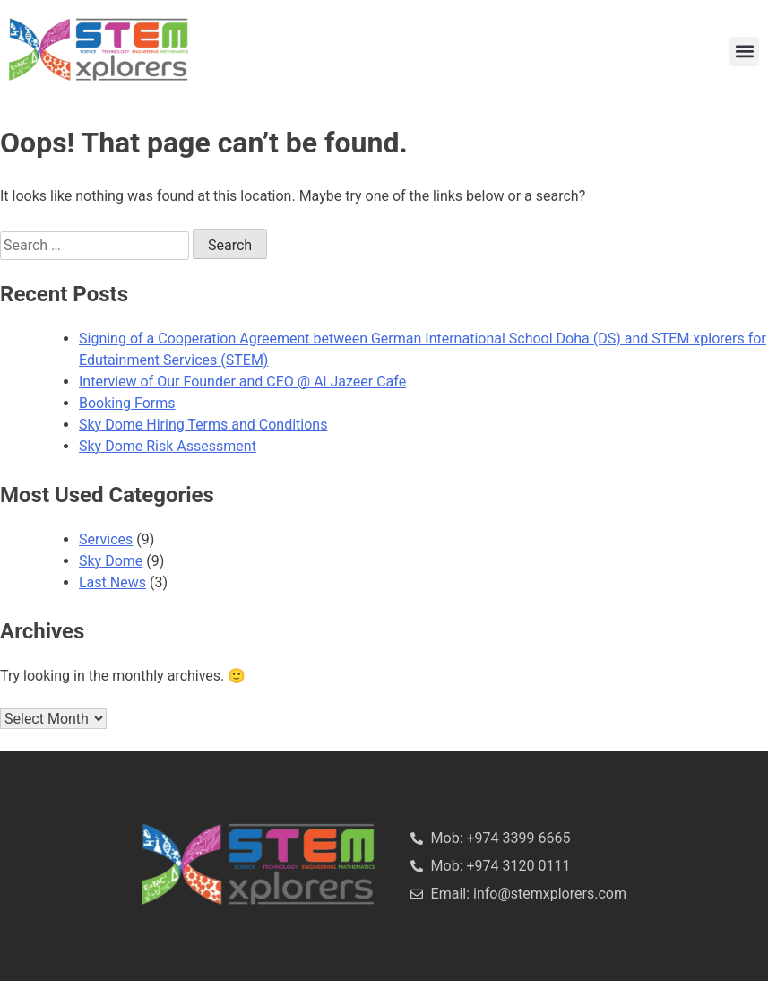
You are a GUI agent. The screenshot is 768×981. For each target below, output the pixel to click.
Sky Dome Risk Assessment (167, 446)
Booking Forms (127, 403)
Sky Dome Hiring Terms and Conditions (203, 424)
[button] (744, 51)
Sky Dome (110, 560)
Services (106, 539)
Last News (112, 582)
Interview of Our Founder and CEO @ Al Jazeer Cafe (242, 381)
